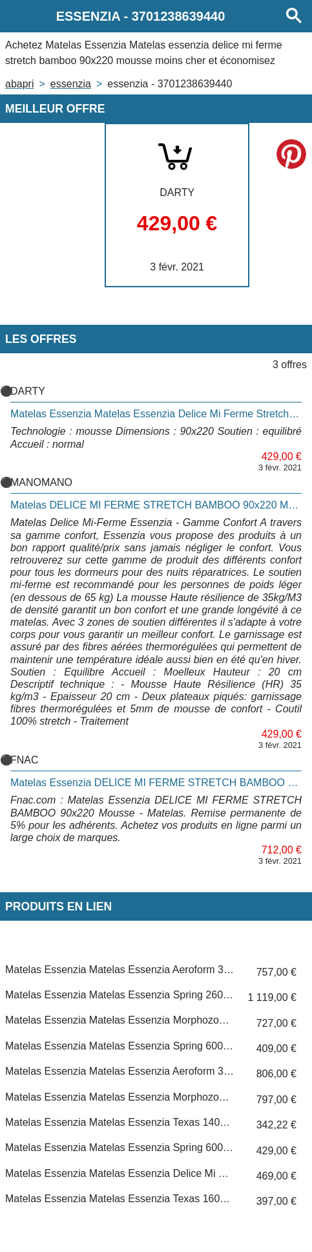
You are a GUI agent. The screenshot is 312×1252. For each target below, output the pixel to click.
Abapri (19, 83)
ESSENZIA (70, 83)
